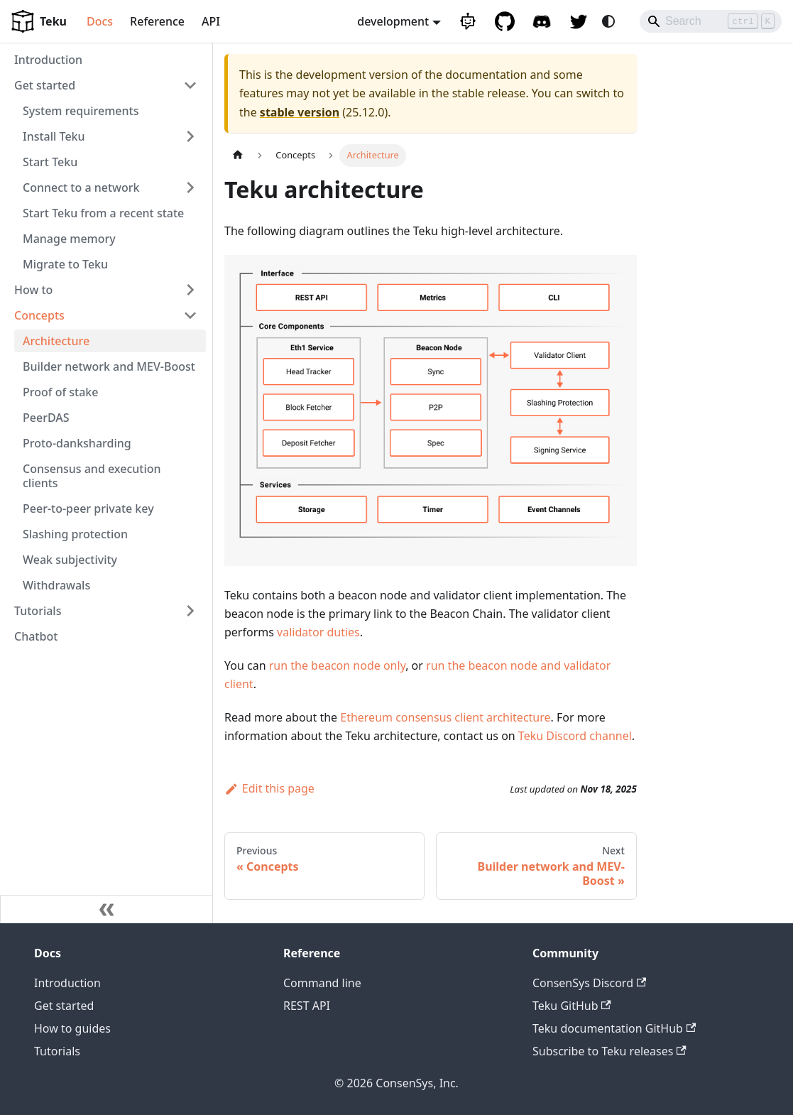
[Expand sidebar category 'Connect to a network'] (190, 187)
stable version (299, 112)
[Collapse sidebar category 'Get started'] (190, 85)
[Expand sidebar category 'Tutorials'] (190, 610)
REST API (306, 1005)
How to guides (72, 1028)
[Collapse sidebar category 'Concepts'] (190, 315)
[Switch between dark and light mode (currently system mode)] (608, 21)
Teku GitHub (571, 1005)
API (211, 21)
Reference (157, 21)
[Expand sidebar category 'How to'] (190, 289)
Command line (322, 983)
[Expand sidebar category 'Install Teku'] (190, 136)
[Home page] (237, 155)
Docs (100, 21)
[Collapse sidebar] (106, 909)
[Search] (711, 21)
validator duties (318, 632)
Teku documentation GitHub (614, 1028)
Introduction (67, 983)
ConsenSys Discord (589, 983)
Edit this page (269, 788)
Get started (64, 1005)
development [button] (393, 21)
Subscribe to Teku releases (609, 1051)
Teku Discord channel (575, 736)
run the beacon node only (337, 665)
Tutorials (57, 1051)
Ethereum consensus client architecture (445, 717)
